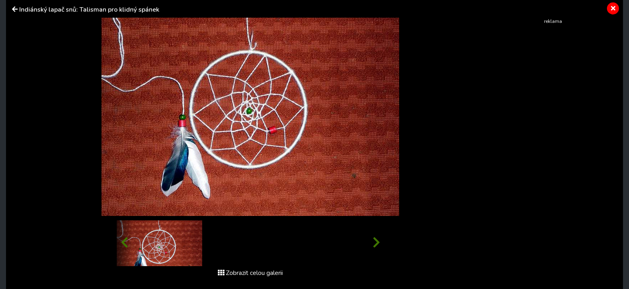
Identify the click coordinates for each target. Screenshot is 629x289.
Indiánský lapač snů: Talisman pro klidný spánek (89, 9)
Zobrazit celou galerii (250, 273)
